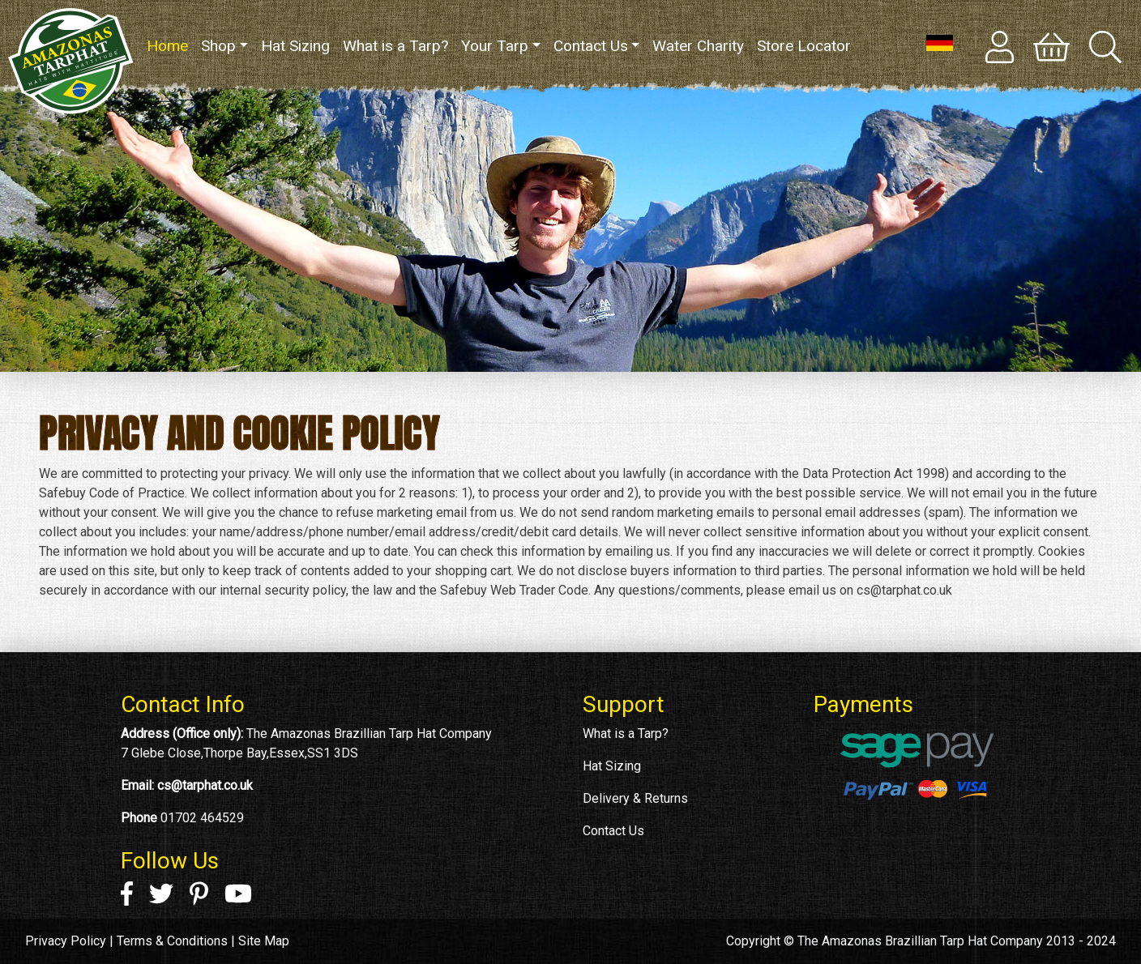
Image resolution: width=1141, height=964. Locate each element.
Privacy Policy (65, 941)
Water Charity (698, 45)
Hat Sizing (295, 45)
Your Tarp (494, 45)
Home (170, 45)
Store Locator (804, 45)
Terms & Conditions (172, 941)
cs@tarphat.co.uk (205, 785)
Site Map (263, 941)
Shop (218, 45)
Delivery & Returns (635, 798)
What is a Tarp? (395, 45)
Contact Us (590, 45)
